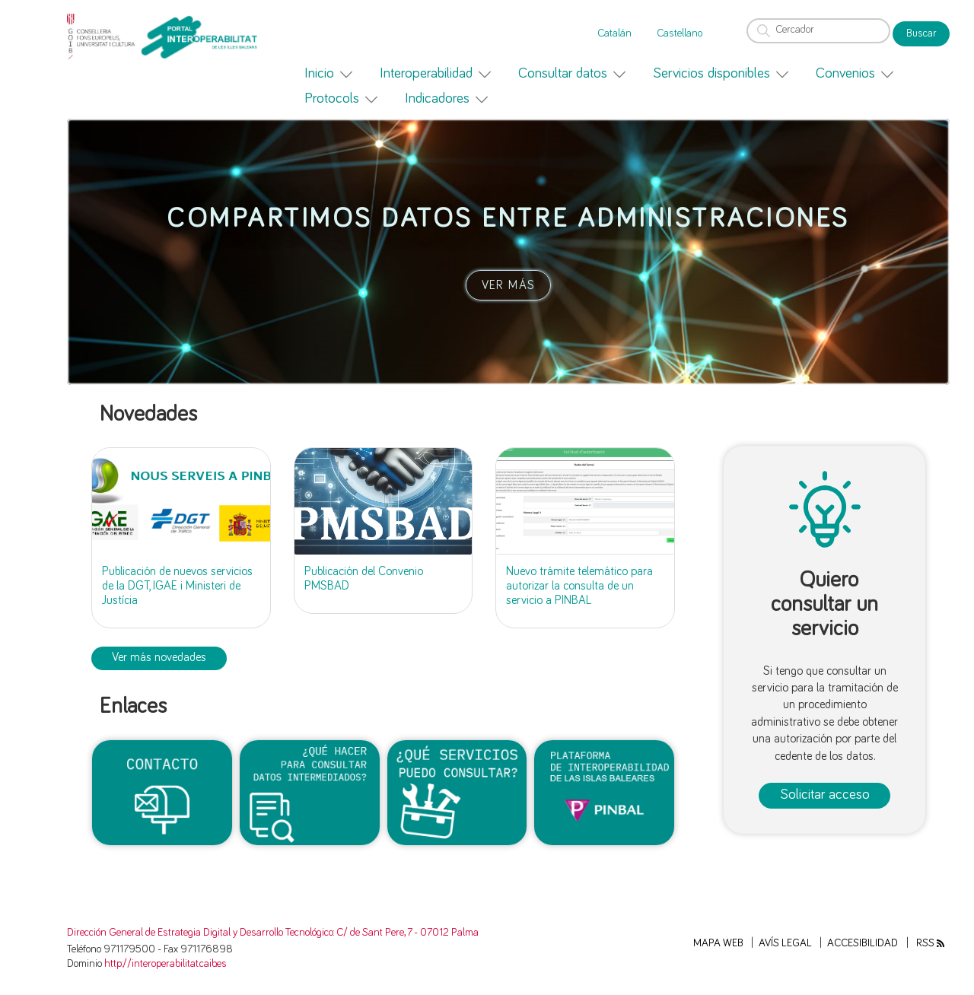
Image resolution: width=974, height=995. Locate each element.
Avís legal (785, 943)
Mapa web (718, 943)
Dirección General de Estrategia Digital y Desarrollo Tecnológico (200, 932)
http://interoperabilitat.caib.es (165, 963)
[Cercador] (818, 30)
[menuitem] (328, 73)
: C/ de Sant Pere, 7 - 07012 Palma (406, 932)
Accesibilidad (862, 943)
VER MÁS (509, 285)
